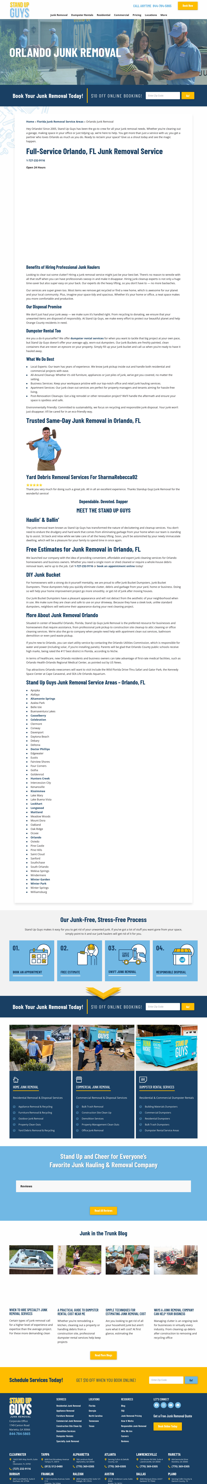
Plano (172, 1447)
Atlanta (110, 1428)
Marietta (174, 1428)
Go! (188, 95)
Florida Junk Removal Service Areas (60, 121)
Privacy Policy (16, 1476)
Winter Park (38, 883)
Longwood (37, 808)
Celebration (38, 719)
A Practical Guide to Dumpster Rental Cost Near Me (78, 1286)
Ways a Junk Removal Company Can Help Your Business (174, 1286)
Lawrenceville (146, 1428)
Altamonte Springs (43, 698)
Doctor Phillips (40, 749)
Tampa (45, 1428)
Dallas (141, 1447)
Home (30, 121)
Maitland (37, 812)
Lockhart (36, 803)
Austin (109, 1447)
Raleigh (78, 1447)
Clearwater (17, 1428)
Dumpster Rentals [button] (82, 15)
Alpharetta (81, 1428)
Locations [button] (151, 15)
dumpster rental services (87, 338)
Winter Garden (40, 879)
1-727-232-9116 (83, 566)
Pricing (137, 15)
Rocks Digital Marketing (184, 1476)
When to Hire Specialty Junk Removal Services (28, 1285)
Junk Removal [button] (58, 15)
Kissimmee (38, 791)
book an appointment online (116, 566)
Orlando (36, 837)
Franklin (47, 1447)
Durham (14, 1447)
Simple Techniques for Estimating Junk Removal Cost (126, 1286)
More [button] (163, 15)
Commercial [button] (121, 15)
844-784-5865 (162, 6)
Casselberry (38, 715)
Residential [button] (103, 15)
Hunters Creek (40, 778)
